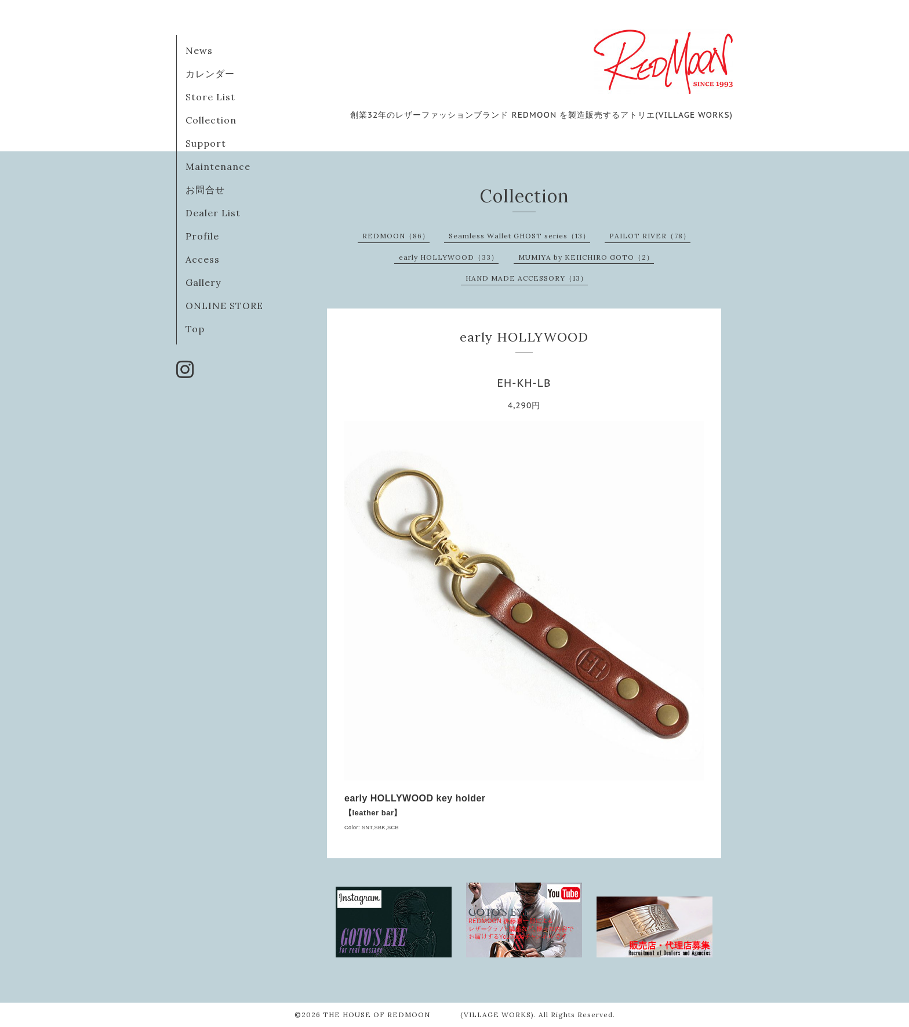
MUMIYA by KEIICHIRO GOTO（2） (586, 257)
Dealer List (213, 213)
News (199, 50)
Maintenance (218, 166)
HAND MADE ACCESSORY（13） (527, 278)
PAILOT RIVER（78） (649, 235)
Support (206, 143)
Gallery (203, 282)
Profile (202, 236)
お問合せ (205, 189)
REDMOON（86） (396, 235)
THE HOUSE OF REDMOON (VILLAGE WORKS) (428, 1014)
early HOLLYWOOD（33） (449, 257)
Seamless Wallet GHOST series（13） (519, 235)
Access (203, 259)
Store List (210, 97)
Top (195, 329)
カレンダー (210, 73)
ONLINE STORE (224, 305)
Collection (211, 120)
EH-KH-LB (524, 383)
